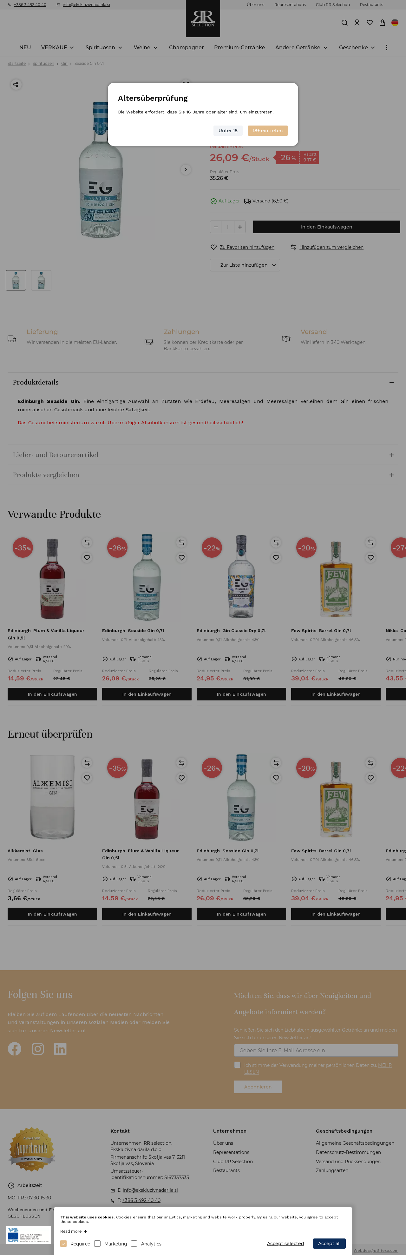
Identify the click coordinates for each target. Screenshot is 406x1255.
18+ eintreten (268, 130)
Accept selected (285, 1243)
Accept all (329, 1243)
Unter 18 (228, 130)
